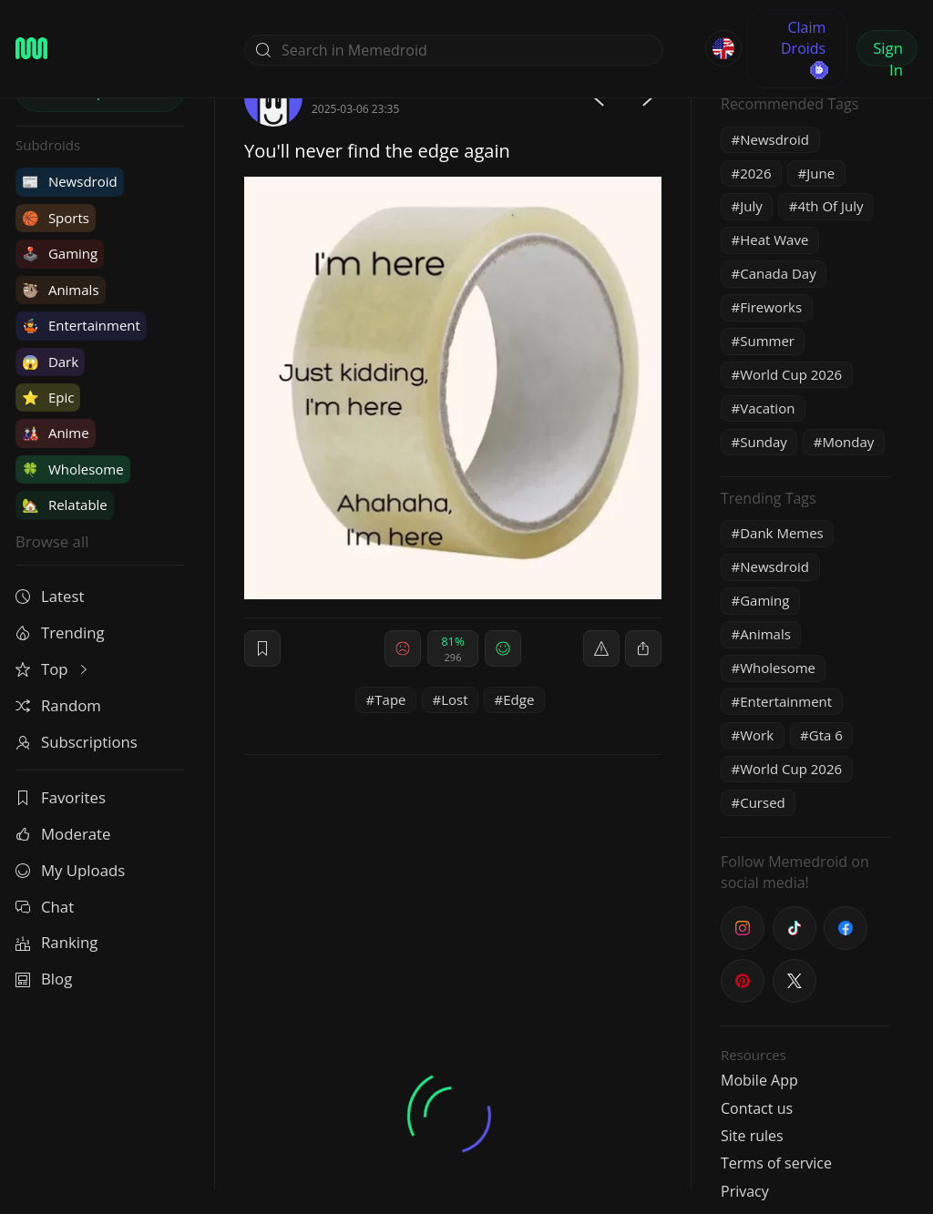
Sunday (763, 442)
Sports (55, 218)
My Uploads (70, 870)
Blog (43, 978)
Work (757, 735)
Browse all (51, 541)
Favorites (60, 797)
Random (58, 705)
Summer (767, 341)
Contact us (757, 1108)
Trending (60, 632)
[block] (643, 648)
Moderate (62, 833)
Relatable (65, 504)
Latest (49, 596)
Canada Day (777, 273)
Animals (60, 290)
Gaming (59, 253)
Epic (48, 397)
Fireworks (771, 307)
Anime (55, 432)
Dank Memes (782, 533)
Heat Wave (774, 239)
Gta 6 (826, 735)
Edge (518, 699)
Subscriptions (76, 741)
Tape (389, 699)
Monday (849, 442)
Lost (454, 699)
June (820, 173)
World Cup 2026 (791, 374)
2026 (755, 173)
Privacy (745, 1191)
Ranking (56, 942)
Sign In (888, 51)
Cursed (762, 802)
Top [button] (53, 668)
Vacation (767, 408)
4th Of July (830, 206)
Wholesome (73, 469)
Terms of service (776, 1163)
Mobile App (759, 1080)
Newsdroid (70, 181)
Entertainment (81, 325)
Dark (50, 361)
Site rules (752, 1136)
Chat (44, 906)
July (751, 206)
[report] (601, 648)
